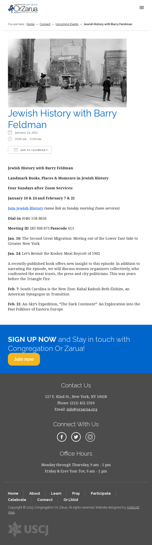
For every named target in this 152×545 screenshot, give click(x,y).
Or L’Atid (71, 500)
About (34, 493)
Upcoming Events (67, 24)
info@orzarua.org (81, 409)
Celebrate (17, 500)
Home (30, 24)
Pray (76, 493)
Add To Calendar (29, 150)
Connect (45, 24)
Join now (24, 359)
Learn (56, 493)
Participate (101, 493)
